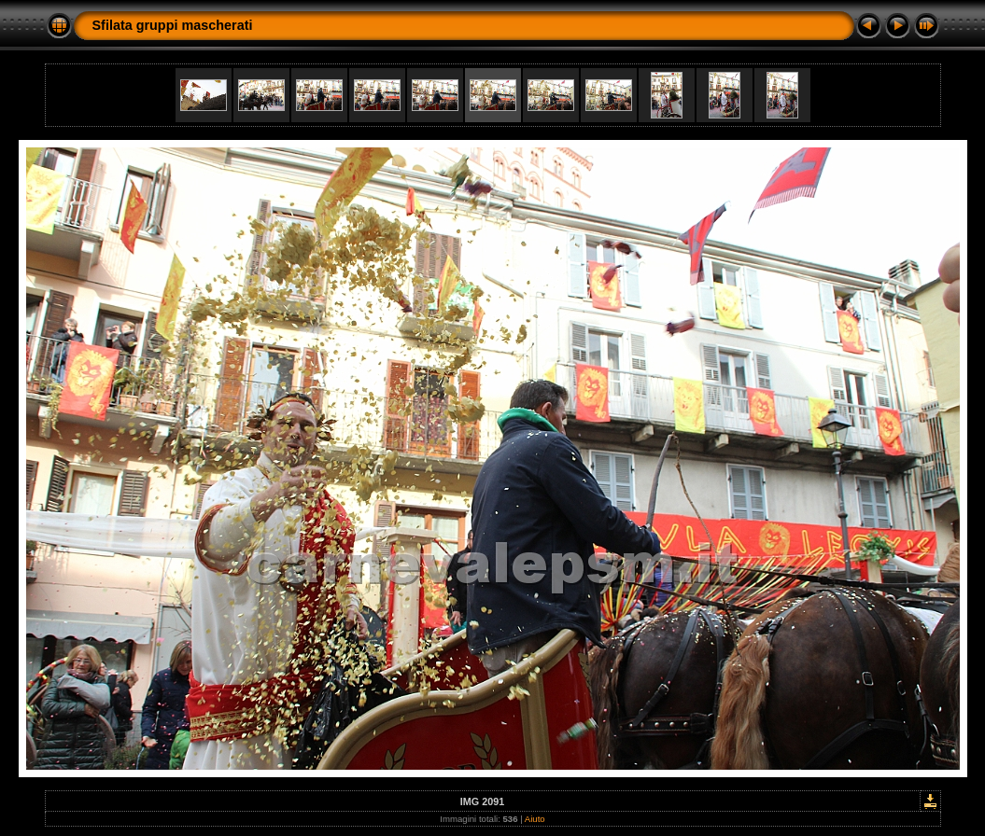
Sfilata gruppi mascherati (172, 25)
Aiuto (535, 819)
